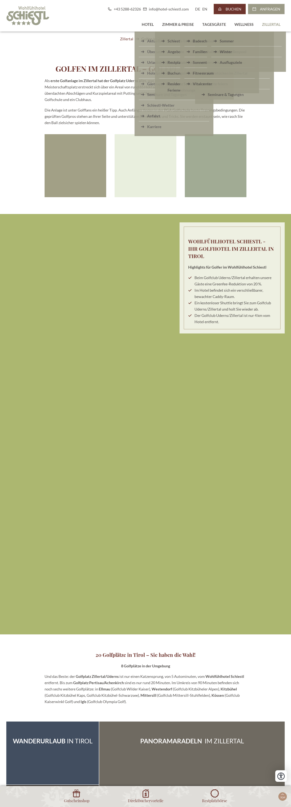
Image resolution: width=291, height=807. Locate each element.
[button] (75, 165)
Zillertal (271, 24)
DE (197, 9)
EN (204, 9)
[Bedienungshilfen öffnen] (281, 776)
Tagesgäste (214, 24)
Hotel (148, 24)
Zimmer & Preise (178, 24)
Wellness (244, 24)
